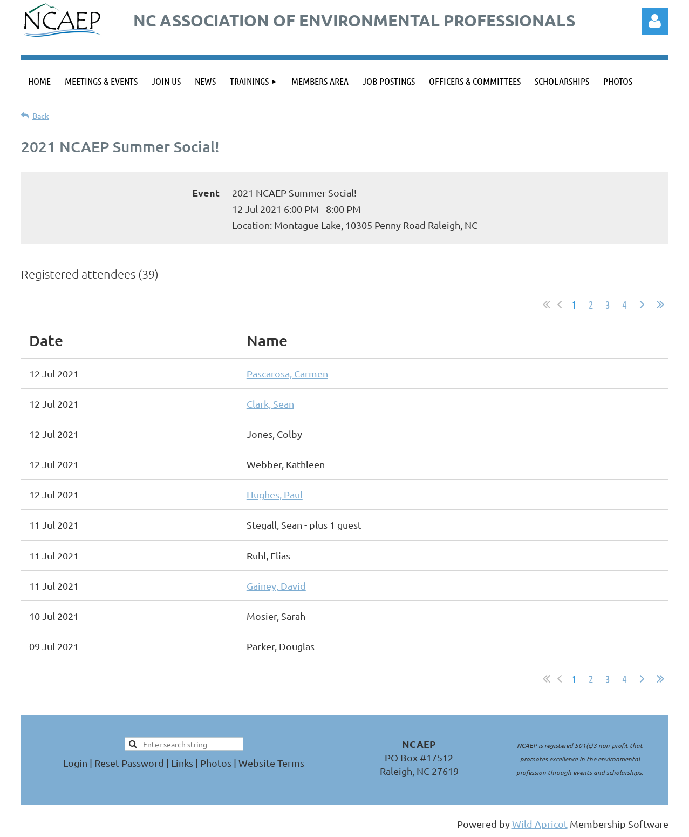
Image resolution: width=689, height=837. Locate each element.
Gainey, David (276, 585)
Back (40, 116)
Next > (642, 304)
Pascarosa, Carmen (287, 373)
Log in (655, 21)
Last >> (660, 304)
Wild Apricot (540, 823)
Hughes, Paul (275, 494)
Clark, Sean (270, 403)
